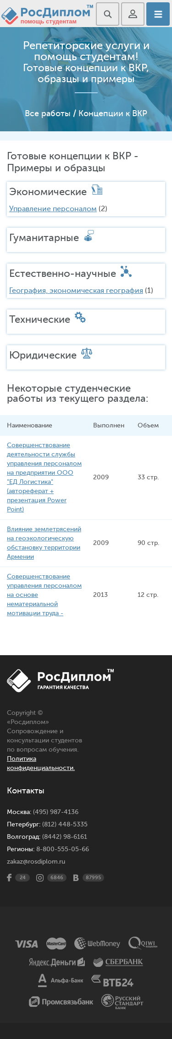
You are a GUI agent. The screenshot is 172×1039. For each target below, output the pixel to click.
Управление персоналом (53, 209)
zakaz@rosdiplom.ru (36, 861)
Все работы (48, 113)
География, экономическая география (76, 290)
